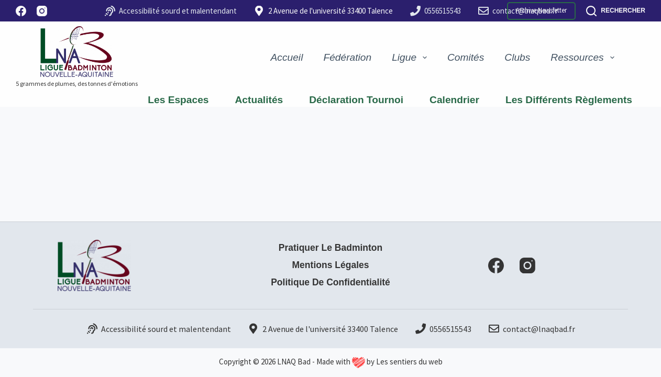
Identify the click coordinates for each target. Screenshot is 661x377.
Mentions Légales (330, 265)
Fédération (347, 57)
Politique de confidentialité (331, 282)
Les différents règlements (568, 99)
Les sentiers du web (409, 362)
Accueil (287, 57)
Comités (465, 57)
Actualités (259, 99)
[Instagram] (42, 11)
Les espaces (178, 99)
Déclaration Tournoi (356, 99)
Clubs (517, 57)
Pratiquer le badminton (330, 247)
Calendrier (454, 99)
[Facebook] (21, 11)
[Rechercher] (615, 11)
